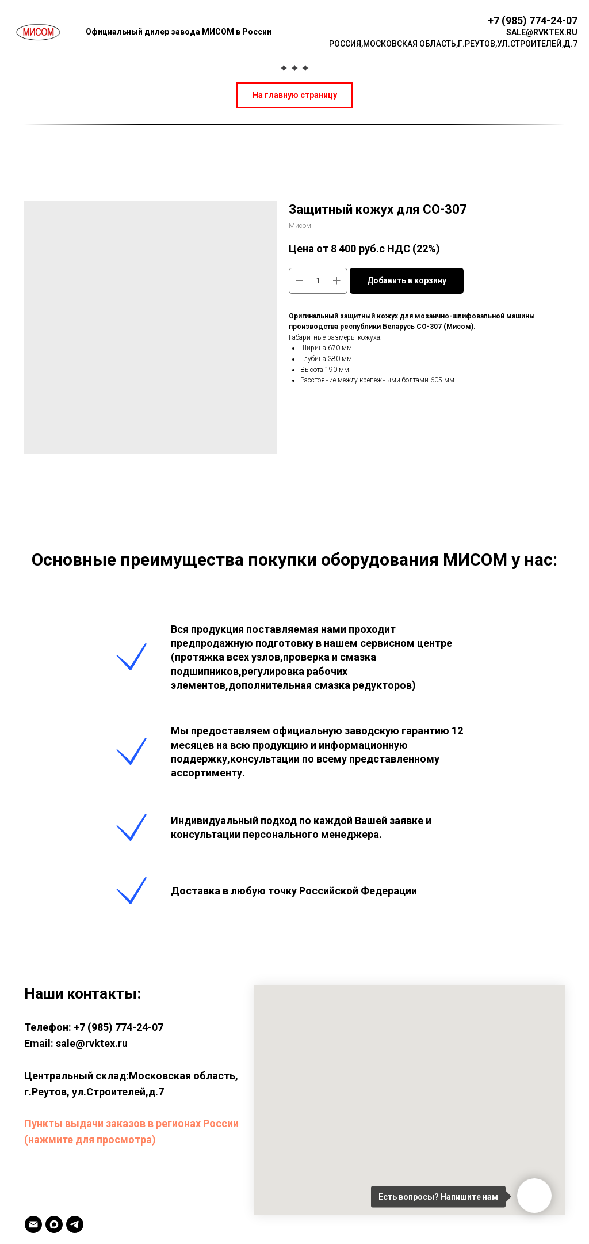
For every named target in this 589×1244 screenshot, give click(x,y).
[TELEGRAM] (74, 1224)
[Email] (33, 1224)
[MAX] (54, 1224)
